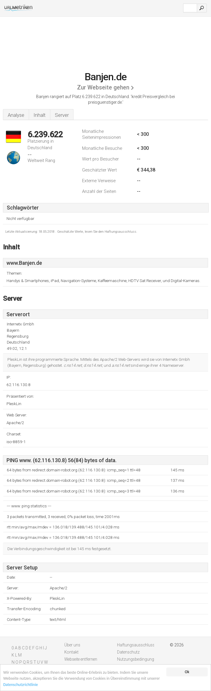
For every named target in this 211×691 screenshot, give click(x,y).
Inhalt (39, 115)
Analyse (16, 115)
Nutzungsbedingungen (137, 659)
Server (62, 115)
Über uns (72, 645)
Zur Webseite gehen (103, 87)
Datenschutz (128, 652)
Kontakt (71, 652)
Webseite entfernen (80, 659)
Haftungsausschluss (136, 645)
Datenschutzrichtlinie (20, 684)
